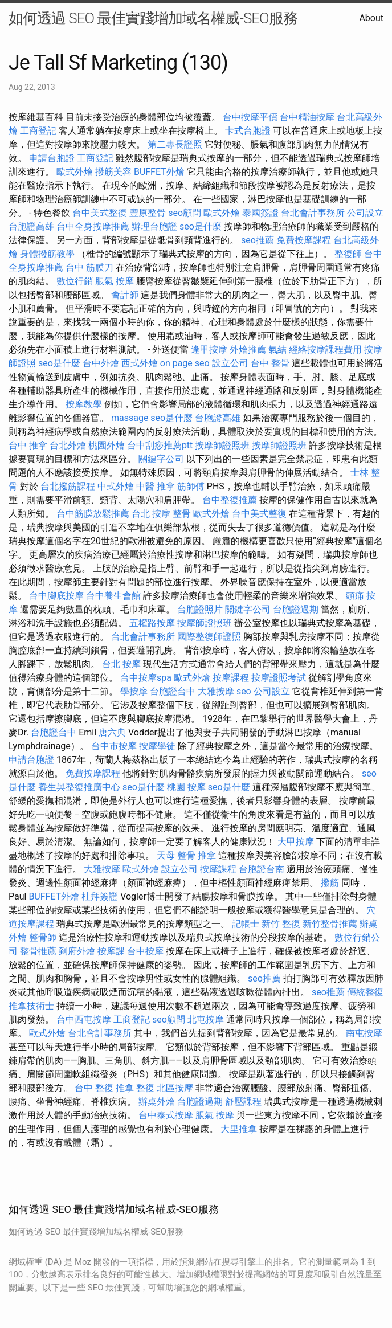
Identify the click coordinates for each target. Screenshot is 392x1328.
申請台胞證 (52, 158)
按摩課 (111, 951)
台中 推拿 (28, 445)
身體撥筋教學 (47, 253)
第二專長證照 (175, 144)
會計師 (124, 294)
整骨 (182, 513)
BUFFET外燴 (159, 171)
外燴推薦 (248, 349)
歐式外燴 (74, 171)
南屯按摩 (364, 1033)
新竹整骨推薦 (330, 923)
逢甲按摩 (209, 349)
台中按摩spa (146, 677)
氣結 (277, 349)
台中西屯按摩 (83, 1019)
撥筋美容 (113, 171)
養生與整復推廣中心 (79, 787)
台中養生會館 (113, 595)
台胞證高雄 (31, 226)
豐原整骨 (147, 212)
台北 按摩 (151, 513)
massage (129, 417)
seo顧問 (184, 212)
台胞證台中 (172, 691)
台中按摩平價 (250, 117)
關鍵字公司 (161, 458)
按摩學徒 (157, 746)
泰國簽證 (260, 212)
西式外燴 (139, 363)
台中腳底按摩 (56, 595)
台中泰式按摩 (165, 1115)
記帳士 (245, 923)
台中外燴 (101, 363)
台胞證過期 (295, 609)
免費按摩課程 (303, 240)
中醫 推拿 (155, 486)
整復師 (348, 253)
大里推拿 (238, 1128)
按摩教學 (84, 404)
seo (243, 691)
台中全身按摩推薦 (92, 226)
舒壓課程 (243, 1101)
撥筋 (330, 882)
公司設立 (365, 212)
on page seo (185, 363)
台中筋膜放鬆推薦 (92, 513)
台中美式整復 (99, 212)
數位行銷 (74, 281)
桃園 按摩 (186, 787)
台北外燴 (68, 445)
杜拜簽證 (99, 896)
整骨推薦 (38, 951)
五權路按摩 (152, 623)
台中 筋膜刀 (89, 267)
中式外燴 (115, 486)
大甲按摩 (295, 841)
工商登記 (38, 130)
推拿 (207, 855)
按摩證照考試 (278, 677)
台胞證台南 (261, 869)
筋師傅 (191, 486)
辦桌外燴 (156, 1101)
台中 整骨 (270, 363)
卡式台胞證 (248, 130)
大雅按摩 (216, 691)
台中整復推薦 (229, 500)
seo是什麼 (200, 226)
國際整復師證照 (209, 636)
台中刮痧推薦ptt (160, 445)
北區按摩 (175, 1087)
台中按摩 (145, 951)
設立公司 (230, 363)
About (371, 18)
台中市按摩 (114, 746)
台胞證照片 (200, 609)
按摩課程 (231, 677)
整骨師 (42, 937)
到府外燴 (77, 951)
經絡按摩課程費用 (325, 349)
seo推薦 (257, 240)
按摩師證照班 (222, 445)
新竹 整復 (281, 923)
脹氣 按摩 (114, 281)
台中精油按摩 (307, 117)
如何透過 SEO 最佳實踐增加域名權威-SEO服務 (153, 18)
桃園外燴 (106, 445)
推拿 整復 (135, 1087)
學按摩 (134, 691)
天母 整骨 (176, 855)
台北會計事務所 (313, 212)
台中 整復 (94, 1087)
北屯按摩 (205, 1019)
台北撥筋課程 (67, 486)
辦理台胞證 (154, 226)
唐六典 (112, 732)
